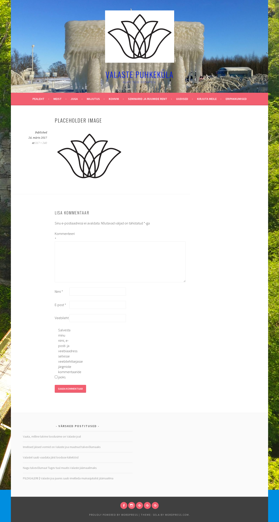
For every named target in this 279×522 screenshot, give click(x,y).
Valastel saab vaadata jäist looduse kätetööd (50, 457)
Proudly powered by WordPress (113, 514)
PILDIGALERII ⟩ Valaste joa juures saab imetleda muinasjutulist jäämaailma (68, 478)
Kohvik (114, 99)
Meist (57, 99)
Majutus (93, 99)
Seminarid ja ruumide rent (147, 99)
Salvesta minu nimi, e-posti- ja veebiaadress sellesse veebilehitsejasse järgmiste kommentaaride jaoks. (65, 353)
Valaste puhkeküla (139, 74)
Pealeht (38, 99)
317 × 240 (41, 143)
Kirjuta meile (207, 99)
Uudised (182, 99)
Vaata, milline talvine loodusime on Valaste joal (52, 436)
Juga (74, 99)
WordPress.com (177, 514)
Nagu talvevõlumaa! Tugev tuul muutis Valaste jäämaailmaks (60, 468)
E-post (60, 305)
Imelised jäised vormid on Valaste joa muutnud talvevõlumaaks (61, 447)
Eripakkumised (236, 99)
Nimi (59, 291)
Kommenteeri (62, 236)
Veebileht (62, 318)
